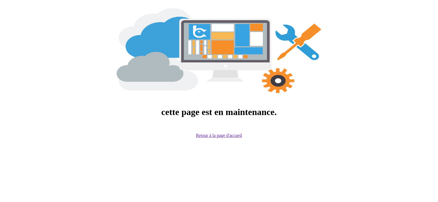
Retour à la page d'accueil (219, 135)
